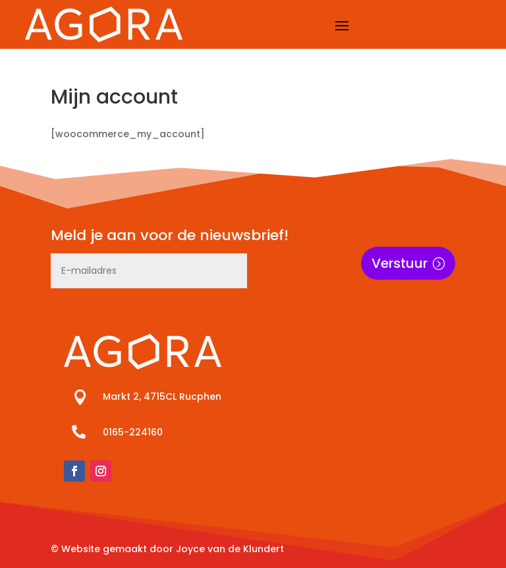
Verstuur (400, 263)
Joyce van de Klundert (230, 548)
